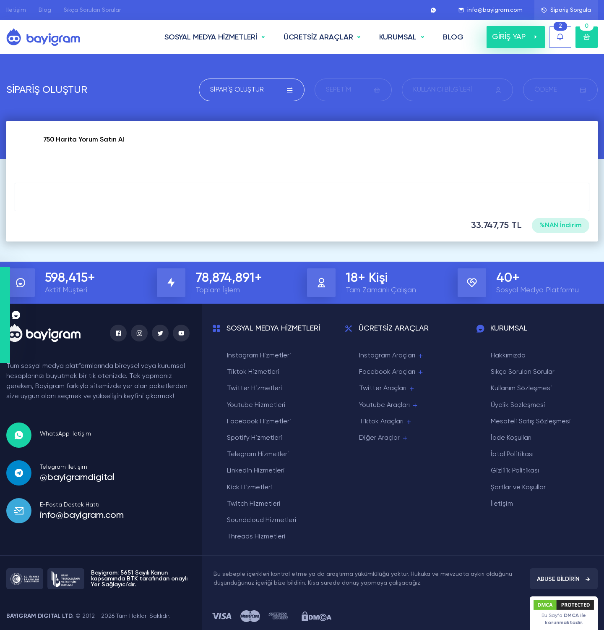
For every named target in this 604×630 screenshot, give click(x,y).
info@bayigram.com (490, 10)
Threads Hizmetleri (256, 536)
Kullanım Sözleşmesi (521, 388)
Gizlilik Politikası (515, 470)
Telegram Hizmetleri (258, 454)
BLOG (453, 37)
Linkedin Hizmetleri (256, 470)
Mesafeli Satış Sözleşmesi (531, 421)
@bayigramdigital (77, 477)
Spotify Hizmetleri (254, 438)
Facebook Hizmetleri (259, 421)
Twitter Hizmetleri (254, 388)
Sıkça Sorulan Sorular (92, 10)
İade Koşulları (511, 438)
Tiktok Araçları (385, 422)
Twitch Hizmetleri (254, 504)
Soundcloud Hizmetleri (262, 520)
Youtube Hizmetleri (256, 405)
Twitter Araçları (387, 389)
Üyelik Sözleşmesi (518, 405)
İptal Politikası (512, 454)
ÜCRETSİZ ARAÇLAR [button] (318, 37)
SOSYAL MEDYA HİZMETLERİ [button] (210, 37)
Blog (45, 10)
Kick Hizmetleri (249, 487)
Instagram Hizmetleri (259, 355)
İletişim (16, 10)
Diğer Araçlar (384, 438)
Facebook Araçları (391, 372)
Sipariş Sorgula (566, 10)
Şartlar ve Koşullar (518, 487)
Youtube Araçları (389, 405)
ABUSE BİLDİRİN (564, 579)
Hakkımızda (508, 355)
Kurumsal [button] (398, 37)
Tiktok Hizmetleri (253, 372)
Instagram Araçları (391, 356)
